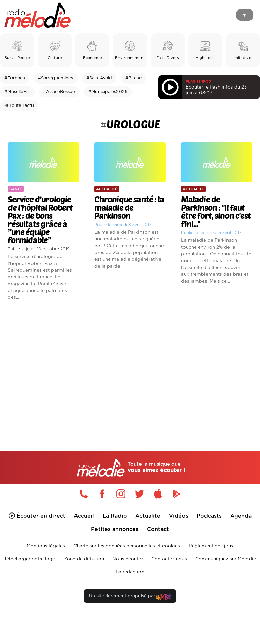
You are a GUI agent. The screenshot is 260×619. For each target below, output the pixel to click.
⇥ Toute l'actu (19, 105)
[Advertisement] (130, 364)
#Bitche (133, 78)
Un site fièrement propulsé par (130, 597)
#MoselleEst (17, 92)
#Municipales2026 (107, 92)
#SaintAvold (99, 78)
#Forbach (14, 78)
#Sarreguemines (55, 78)
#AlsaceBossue (59, 92)
